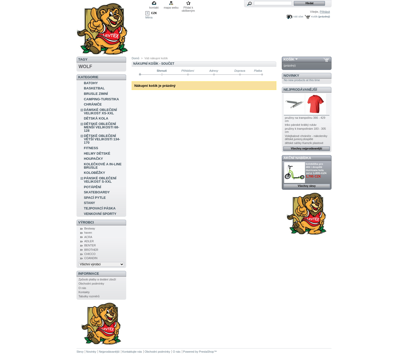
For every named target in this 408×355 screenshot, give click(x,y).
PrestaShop (206, 351)
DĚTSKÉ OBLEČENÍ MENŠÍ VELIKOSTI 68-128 (101, 127)
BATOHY (91, 83)
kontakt (153, 7)
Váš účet (298, 16)
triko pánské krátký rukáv (301, 124)
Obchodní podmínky (91, 283)
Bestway (89, 228)
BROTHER (91, 249)
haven (88, 232)
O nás (82, 288)
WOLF (85, 66)
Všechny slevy (307, 186)
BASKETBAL (94, 88)
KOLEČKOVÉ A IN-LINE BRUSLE (103, 165)
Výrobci (86, 222)
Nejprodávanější (300, 89)
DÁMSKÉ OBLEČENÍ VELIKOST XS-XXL (100, 111)
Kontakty (84, 292)
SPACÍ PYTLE (95, 198)
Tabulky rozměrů (89, 296)
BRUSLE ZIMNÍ (96, 94)
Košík (314, 16)
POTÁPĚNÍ (92, 187)
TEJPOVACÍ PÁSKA (100, 208)
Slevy (80, 351)
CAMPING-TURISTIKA (101, 99)
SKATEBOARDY (97, 192)
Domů (135, 58)
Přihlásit (325, 11)
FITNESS (91, 148)
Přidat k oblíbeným (188, 8)
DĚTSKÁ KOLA (96, 118)
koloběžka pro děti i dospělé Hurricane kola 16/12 (315, 168)
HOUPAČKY (93, 159)
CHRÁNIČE (93, 104)
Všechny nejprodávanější (306, 148)
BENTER (90, 245)
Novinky (291, 75)
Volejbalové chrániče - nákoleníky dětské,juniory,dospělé (306, 137)
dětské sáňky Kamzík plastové (304, 142)
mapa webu (171, 7)
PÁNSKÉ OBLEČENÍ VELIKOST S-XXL (100, 179)
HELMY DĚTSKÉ (97, 153)
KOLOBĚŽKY (94, 173)
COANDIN (91, 258)
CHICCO (89, 253)
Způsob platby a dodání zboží (97, 279)
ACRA (88, 237)
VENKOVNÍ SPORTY (100, 214)
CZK (154, 13)
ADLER (89, 241)
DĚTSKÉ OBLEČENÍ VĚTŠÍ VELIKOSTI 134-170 (102, 139)
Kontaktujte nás (132, 351)
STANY (89, 203)
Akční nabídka (297, 158)
